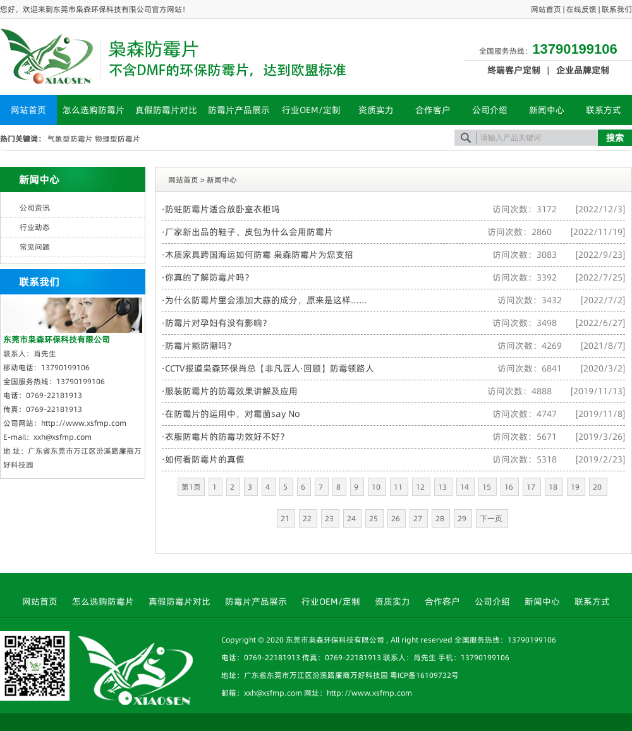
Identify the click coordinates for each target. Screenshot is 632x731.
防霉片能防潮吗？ (200, 345)
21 (286, 518)
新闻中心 (546, 110)
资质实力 (376, 110)
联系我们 (617, 9)
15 (487, 486)
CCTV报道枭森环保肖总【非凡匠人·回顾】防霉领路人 (269, 368)
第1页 (191, 486)
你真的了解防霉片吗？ (209, 277)
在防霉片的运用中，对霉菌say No (232, 414)
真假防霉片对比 (166, 110)
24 (352, 518)
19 (576, 486)
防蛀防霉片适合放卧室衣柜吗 (222, 209)
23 (330, 518)
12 (421, 486)
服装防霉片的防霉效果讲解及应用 (231, 391)
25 (374, 518)
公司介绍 (489, 110)
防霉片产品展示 (239, 110)
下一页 (492, 518)
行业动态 (35, 227)
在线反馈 (581, 9)
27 (418, 518)
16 (509, 486)
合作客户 (433, 110)
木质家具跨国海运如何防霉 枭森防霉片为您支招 (259, 254)
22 (308, 518)
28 (440, 518)
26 (396, 518)
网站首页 (546, 9)
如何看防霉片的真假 (205, 459)
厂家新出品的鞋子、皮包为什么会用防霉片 (249, 232)
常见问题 (35, 246)
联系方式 (603, 110)
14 (465, 486)
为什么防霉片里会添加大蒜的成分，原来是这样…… (266, 300)
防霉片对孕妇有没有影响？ (218, 323)
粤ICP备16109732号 (424, 675)
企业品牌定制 (582, 70)
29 (463, 518)
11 (399, 486)
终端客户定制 (513, 70)
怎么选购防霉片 (94, 110)
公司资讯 (35, 207)
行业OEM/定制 (311, 110)
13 (443, 486)
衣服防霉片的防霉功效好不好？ (227, 436)
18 (554, 486)
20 (598, 486)
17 (531, 486)
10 (377, 486)
